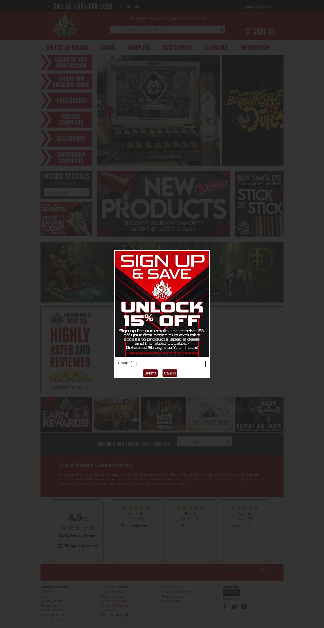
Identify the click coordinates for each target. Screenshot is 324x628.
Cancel (170, 373)
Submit (150, 373)
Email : (124, 363)
